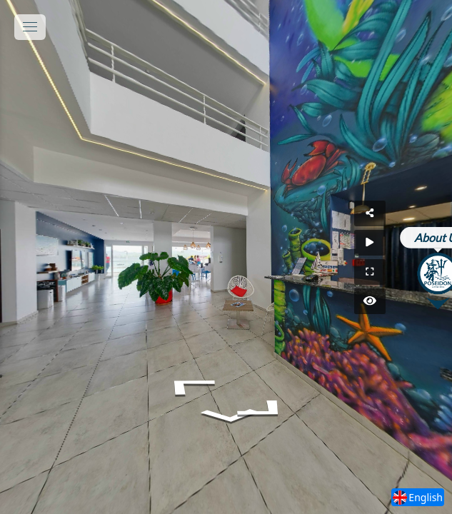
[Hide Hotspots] (422, 301)
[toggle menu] (30, 27)
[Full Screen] (422, 272)
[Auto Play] (422, 243)
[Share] (422, 213)
